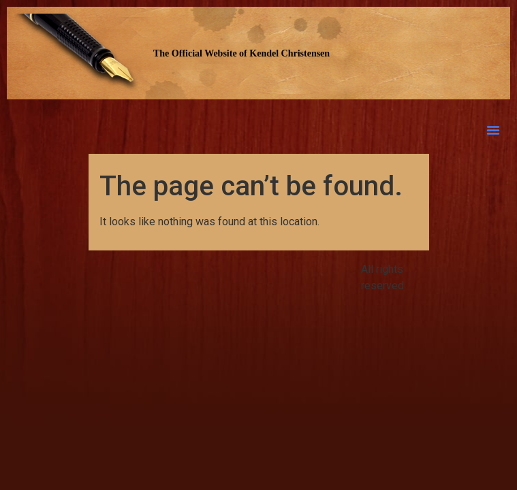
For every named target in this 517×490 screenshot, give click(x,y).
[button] (493, 130)
